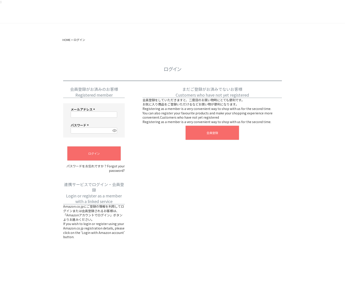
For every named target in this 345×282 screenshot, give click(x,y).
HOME (66, 40)
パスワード (80, 125)
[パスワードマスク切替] (114, 131)
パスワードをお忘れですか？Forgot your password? (95, 168)
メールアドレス (83, 109)
